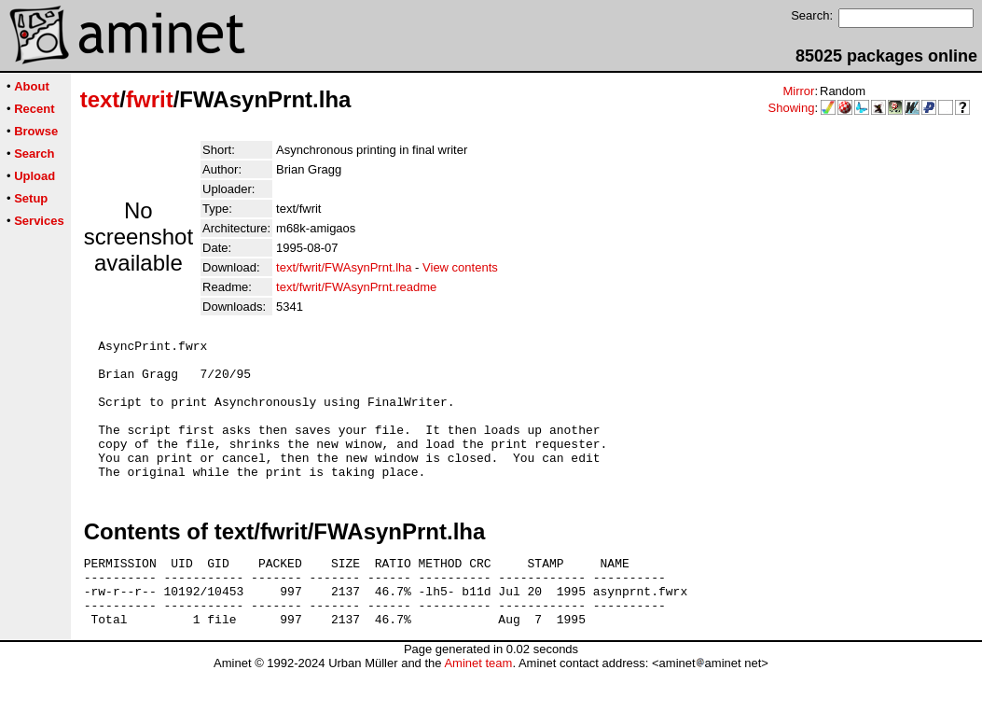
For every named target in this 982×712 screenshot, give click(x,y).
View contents (460, 267)
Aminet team (478, 705)
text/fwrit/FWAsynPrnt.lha (343, 267)
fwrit (149, 99)
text (100, 99)
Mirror (798, 91)
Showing (791, 108)
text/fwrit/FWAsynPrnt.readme (356, 287)
